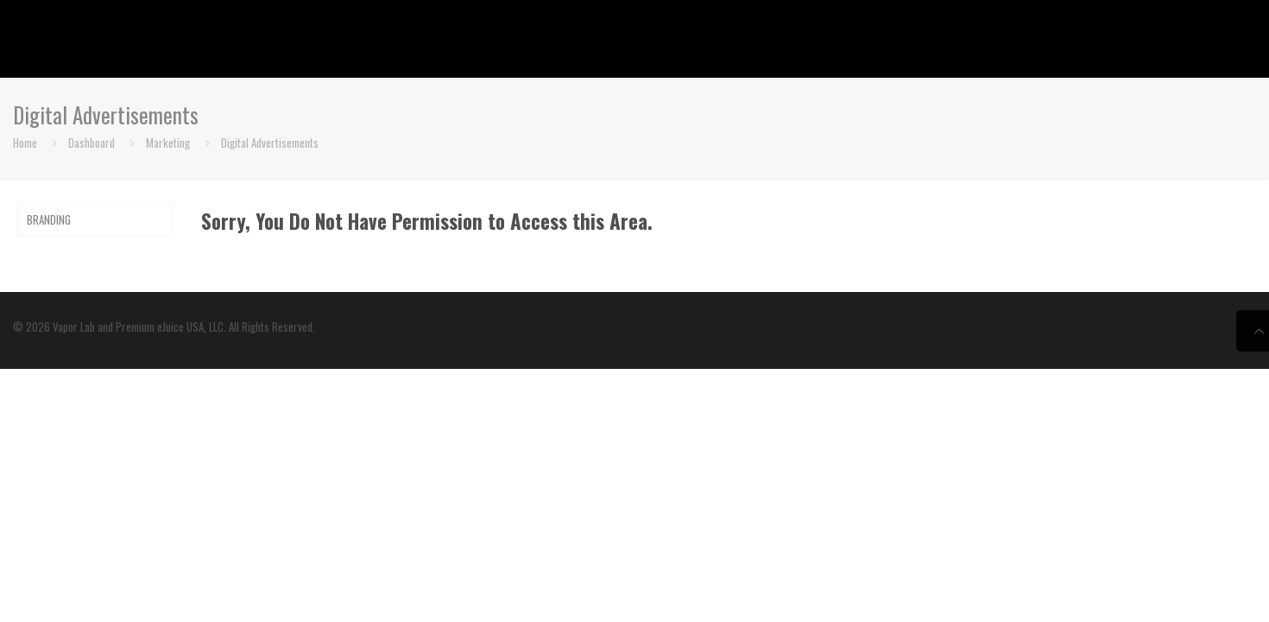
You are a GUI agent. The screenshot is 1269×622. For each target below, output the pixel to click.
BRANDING (49, 219)
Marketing (168, 142)
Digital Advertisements (270, 142)
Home (25, 142)
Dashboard (91, 142)
